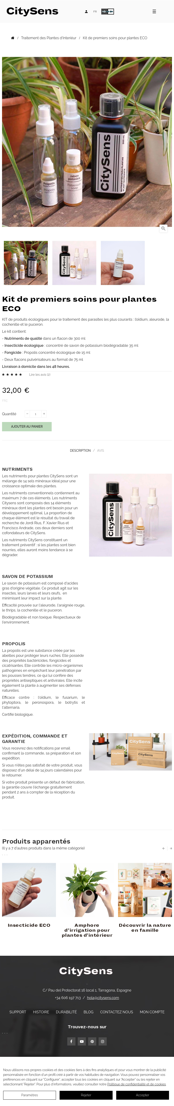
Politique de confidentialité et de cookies (136, 1084)
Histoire (41, 1010)
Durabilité (66, 1010)
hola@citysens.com (103, 996)
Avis (101, 450)
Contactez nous (116, 1010)
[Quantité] (35, 413)
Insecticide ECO (29, 924)
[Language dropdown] (95, 11)
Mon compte (152, 1010)
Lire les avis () (39, 374)
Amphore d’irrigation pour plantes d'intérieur (87, 929)
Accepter (142, 1095)
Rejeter (86, 1095)
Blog (88, 1010)
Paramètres (29, 1095)
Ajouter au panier (27, 426)
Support (18, 1010)
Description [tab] (79, 450)
